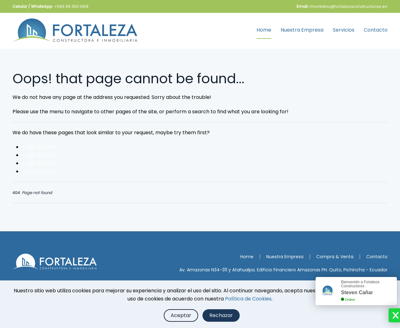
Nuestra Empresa (302, 29)
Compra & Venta (334, 257)
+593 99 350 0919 (71, 6)
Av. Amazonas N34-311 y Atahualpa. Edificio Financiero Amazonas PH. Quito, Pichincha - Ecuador (283, 270)
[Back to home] (75, 30)
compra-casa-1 (41, 171)
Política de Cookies (248, 298)
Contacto (376, 29)
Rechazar (221, 315)
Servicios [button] (343, 29)
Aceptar (181, 315)
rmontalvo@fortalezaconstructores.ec (348, 6)
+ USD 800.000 (39, 147)
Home (264, 29)
